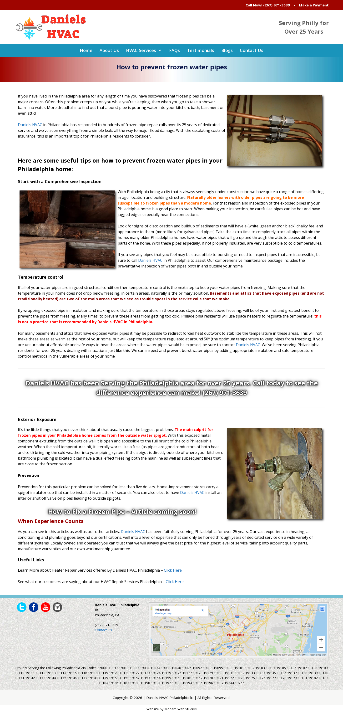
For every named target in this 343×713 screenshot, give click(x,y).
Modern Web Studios (180, 709)
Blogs (227, 50)
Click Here (173, 570)
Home (86, 50)
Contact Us (251, 50)
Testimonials (200, 50)
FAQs (174, 50)
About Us (109, 50)
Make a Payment (314, 5)
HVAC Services (145, 50)
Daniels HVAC (30, 124)
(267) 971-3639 (276, 5)
